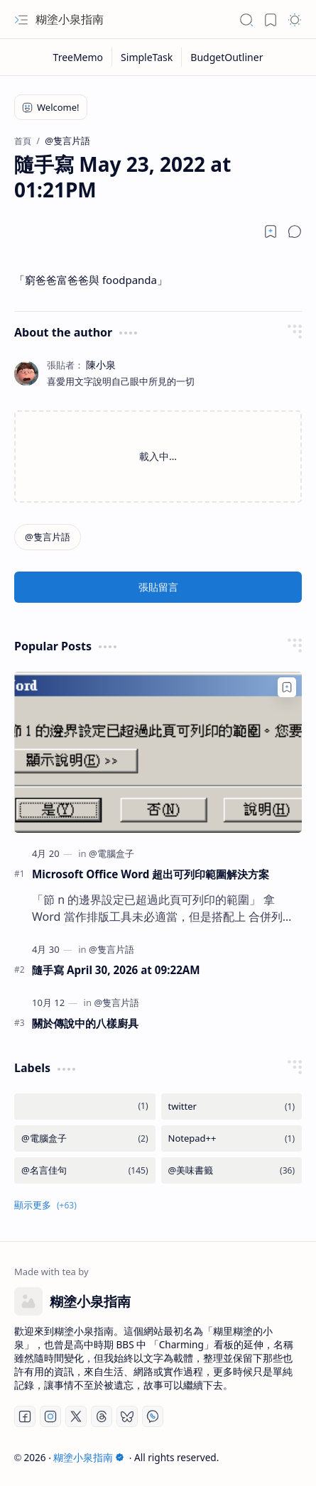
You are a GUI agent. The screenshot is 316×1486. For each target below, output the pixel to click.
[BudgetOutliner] (226, 57)
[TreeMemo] (79, 57)
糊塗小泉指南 (70, 19)
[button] (21, 20)
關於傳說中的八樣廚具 (85, 1023)
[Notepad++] (232, 1138)
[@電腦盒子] (111, 853)
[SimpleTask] (147, 57)
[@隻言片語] (47, 537)
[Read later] (270, 231)
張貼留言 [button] (158, 587)
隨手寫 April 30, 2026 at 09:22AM (116, 970)
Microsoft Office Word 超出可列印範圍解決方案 (150, 874)
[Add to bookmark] (287, 687)
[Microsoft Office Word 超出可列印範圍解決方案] (158, 753)
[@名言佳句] (85, 1170)
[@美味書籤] (232, 1170)
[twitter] (232, 1106)
